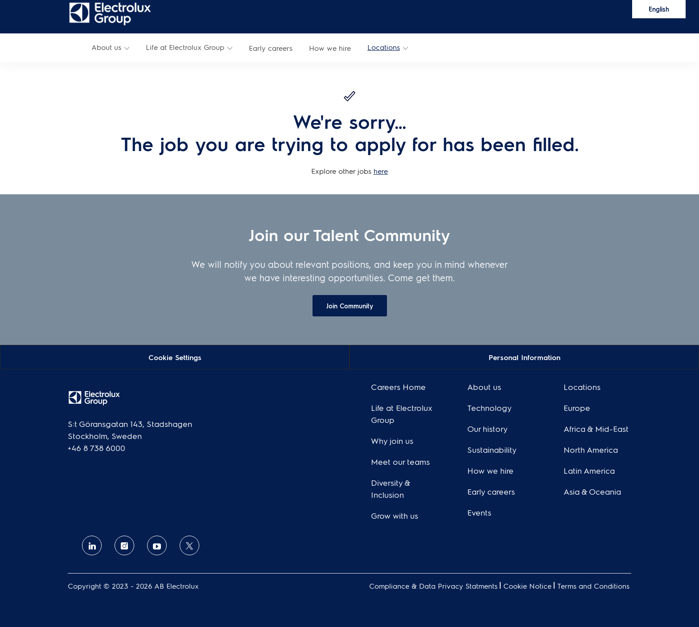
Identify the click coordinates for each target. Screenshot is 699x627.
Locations (383, 47)
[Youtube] (157, 545)
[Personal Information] (524, 357)
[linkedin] (92, 545)
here (381, 171)
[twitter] (189, 545)
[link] (110, 13)
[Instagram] (124, 545)
